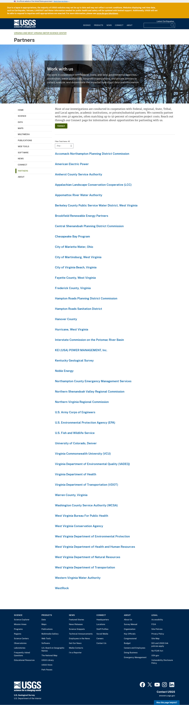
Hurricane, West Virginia (71, 329)
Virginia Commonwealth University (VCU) (83, 453)
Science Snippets (77, 629)
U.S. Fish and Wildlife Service (75, 433)
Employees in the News (79, 638)
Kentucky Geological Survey (74, 360)
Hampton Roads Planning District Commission (86, 298)
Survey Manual (130, 624)
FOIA (153, 624)
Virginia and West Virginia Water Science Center (40, 33)
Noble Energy (64, 370)
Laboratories (19, 648)
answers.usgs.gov (167, 696)
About (129, 25)
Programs (18, 629)
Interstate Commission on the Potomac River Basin (89, 339)
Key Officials (129, 634)
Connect (119, 25)
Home (21, 110)
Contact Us (101, 643)
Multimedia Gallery (50, 634)
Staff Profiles (102, 629)
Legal (154, 615)
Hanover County (66, 319)
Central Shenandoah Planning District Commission (89, 226)
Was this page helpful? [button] (166, 702)
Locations (100, 624)
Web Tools (23, 146)
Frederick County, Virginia (73, 288)
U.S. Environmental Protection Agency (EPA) (85, 422)
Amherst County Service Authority (78, 174)
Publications (25, 140)
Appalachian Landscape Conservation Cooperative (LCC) (93, 184)
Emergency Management (135, 657)
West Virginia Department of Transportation (85, 567)
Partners (23, 171)
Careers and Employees (134, 648)
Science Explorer (21, 619)
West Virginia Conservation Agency (79, 526)
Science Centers (21, 638)
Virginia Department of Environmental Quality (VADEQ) (92, 464)
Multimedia (24, 134)
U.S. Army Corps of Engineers (75, 412)
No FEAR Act (157, 651)
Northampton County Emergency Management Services (93, 381)
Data (20, 122)
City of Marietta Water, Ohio (74, 246)
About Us (128, 619)
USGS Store (46, 665)
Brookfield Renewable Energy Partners (81, 215)
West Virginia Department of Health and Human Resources (95, 546)
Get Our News (75, 643)
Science (87, 25)
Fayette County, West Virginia (75, 277)
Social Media (102, 634)
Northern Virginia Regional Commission (82, 402)
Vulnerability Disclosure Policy (162, 661)
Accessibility (157, 619)
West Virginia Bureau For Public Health (81, 515)
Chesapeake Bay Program (72, 236)
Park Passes (46, 670)
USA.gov (155, 655)
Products (98, 25)
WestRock (62, 588)
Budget (127, 643)
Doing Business (131, 652)
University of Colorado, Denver (76, 443)
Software (23, 152)
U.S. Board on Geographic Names (52, 649)
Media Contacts (76, 648)
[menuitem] (86, 24)
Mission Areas (20, 624)
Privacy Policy (157, 634)
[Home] (25, 27)
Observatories (20, 643)
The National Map (49, 655)
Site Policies (156, 629)
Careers (99, 638)
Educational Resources (24, 660)
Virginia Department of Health (75, 474)
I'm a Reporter (75, 652)
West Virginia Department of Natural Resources (87, 557)
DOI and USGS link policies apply (159, 644)
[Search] (172, 25)
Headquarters (102, 619)
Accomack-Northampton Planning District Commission (92, 153)
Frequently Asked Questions (22, 654)
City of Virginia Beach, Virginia (75, 267)
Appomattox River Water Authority (78, 195)
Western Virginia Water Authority (78, 577)
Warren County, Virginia (71, 495)
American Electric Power (72, 164)
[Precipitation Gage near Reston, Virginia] (94, 74)
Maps (20, 128)
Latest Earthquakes (165, 21)
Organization (129, 629)
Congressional (130, 638)
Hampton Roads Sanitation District (78, 308)
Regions (17, 634)
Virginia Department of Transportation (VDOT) (86, 484)
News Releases (76, 624)
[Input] (159, 25)
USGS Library (47, 660)
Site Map (155, 638)
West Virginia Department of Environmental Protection (92, 536)
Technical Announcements (81, 634)
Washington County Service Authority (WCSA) (86, 505)
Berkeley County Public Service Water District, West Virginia (96, 205)
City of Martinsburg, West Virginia (78, 257)
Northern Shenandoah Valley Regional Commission (89, 391)
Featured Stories (76, 619)
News (109, 25)
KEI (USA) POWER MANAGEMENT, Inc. (81, 350)
